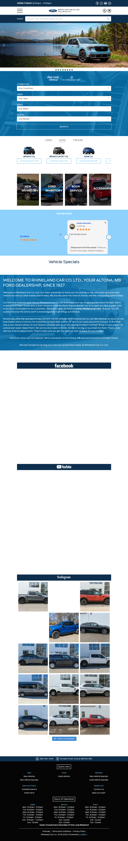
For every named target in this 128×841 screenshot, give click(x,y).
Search (20, 19)
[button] (64, 45)
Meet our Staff (98, 793)
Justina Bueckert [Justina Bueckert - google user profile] (84, 223)
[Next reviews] (109, 237)
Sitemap (46, 831)
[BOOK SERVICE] (76, 190)
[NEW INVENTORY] (28, 190)
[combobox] (68, 18)
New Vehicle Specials (29, 780)
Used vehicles (64, 776)
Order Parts (29, 793)
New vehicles (29, 776)
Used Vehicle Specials (98, 780)
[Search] (68, 18)
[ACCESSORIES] (100, 190)
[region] (64, 47)
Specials (99, 773)
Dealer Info (99, 786)
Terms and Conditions (61, 831)
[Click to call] (105, 10)
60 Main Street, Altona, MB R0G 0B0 (76, 759)
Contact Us (99, 789)
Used (64, 773)
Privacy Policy (79, 831)
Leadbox (83, 835)
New (29, 773)
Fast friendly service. (78, 234)
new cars (104, 293)
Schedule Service (29, 789)
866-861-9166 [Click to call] (46, 759)
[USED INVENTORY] (52, 190)
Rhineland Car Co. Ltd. (96, 345)
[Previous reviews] (66, 237)
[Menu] (20, 10)
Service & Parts (29, 786)
